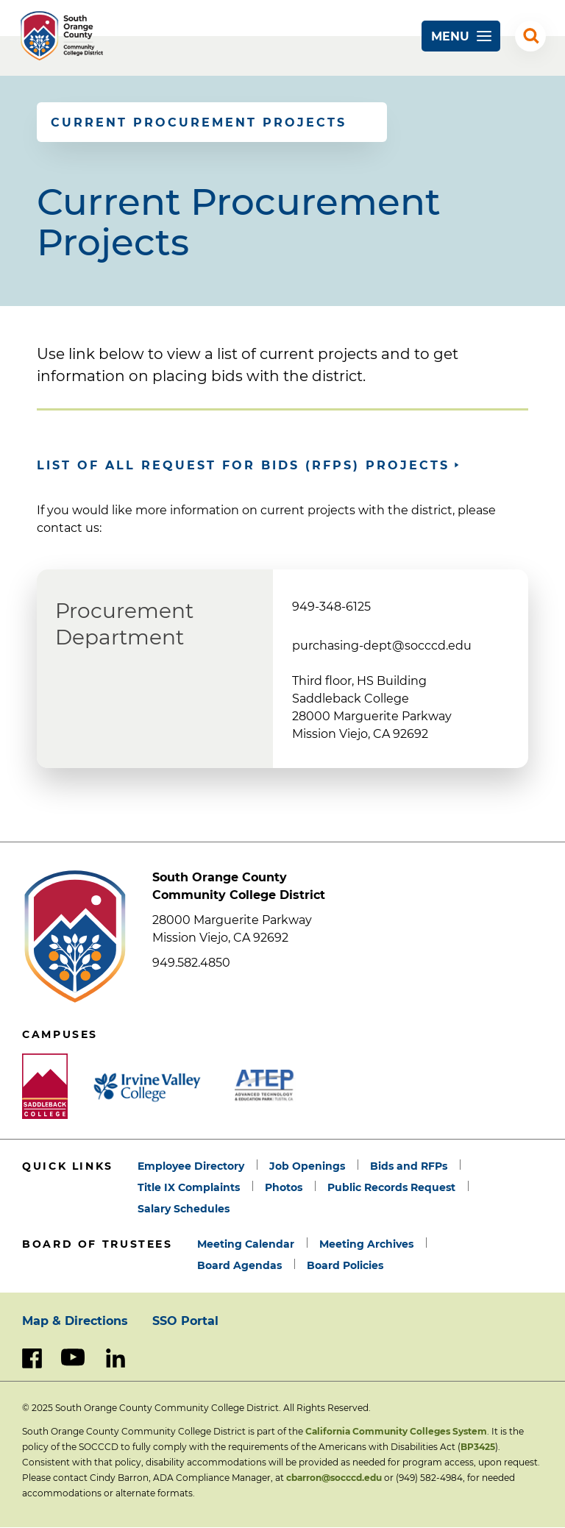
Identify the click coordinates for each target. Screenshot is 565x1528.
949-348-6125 (331, 607)
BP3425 (478, 1446)
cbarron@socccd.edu (334, 1477)
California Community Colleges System (396, 1431)
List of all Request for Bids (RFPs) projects (243, 465)
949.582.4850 (191, 963)
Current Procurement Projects (199, 122)
